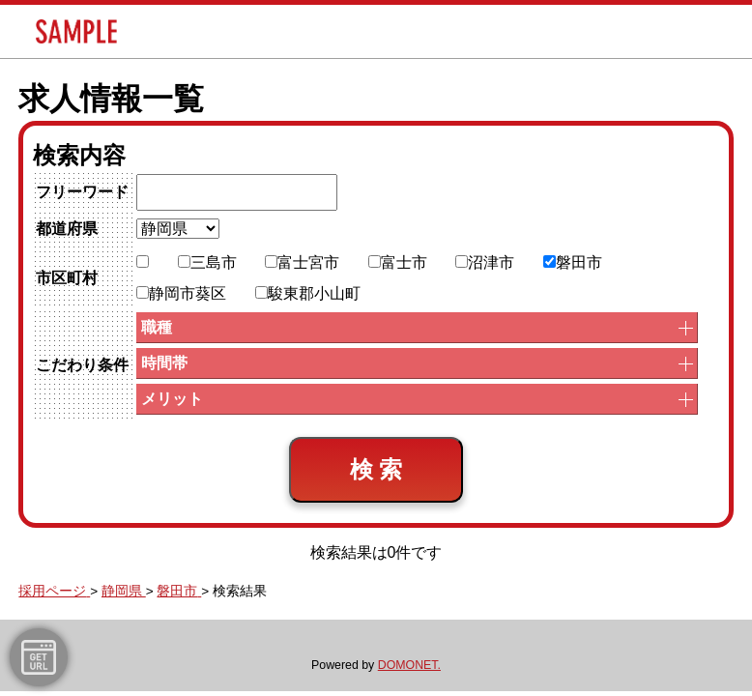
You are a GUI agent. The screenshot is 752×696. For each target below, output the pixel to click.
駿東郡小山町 (308, 293)
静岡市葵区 (181, 293)
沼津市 (484, 262)
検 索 (376, 469)
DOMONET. (409, 665)
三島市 (207, 262)
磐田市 (572, 262)
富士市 (397, 262)
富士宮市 (302, 262)
